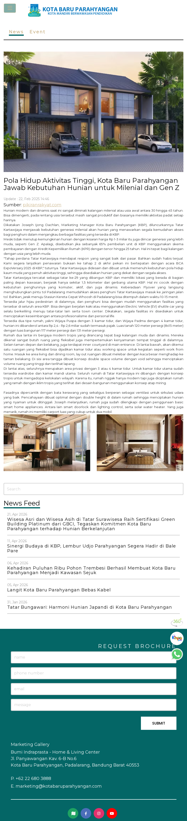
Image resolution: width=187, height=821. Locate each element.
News (16, 32)
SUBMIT (158, 723)
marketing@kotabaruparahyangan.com (59, 786)
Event (38, 32)
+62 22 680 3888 (33, 778)
